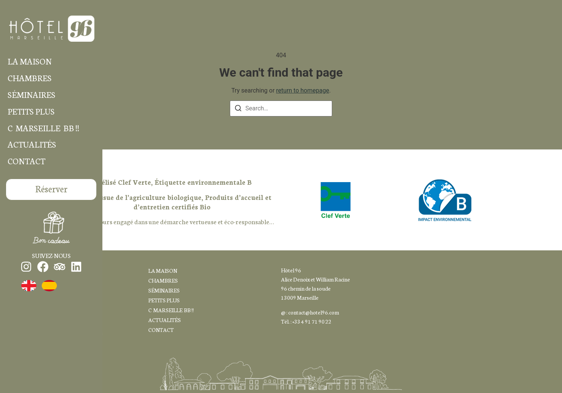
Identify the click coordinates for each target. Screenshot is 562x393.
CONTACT (26, 161)
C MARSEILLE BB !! (43, 128)
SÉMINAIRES (31, 94)
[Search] (238, 109)
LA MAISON (30, 61)
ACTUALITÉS (32, 144)
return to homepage (302, 90)
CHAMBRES (30, 78)
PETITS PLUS (31, 111)
